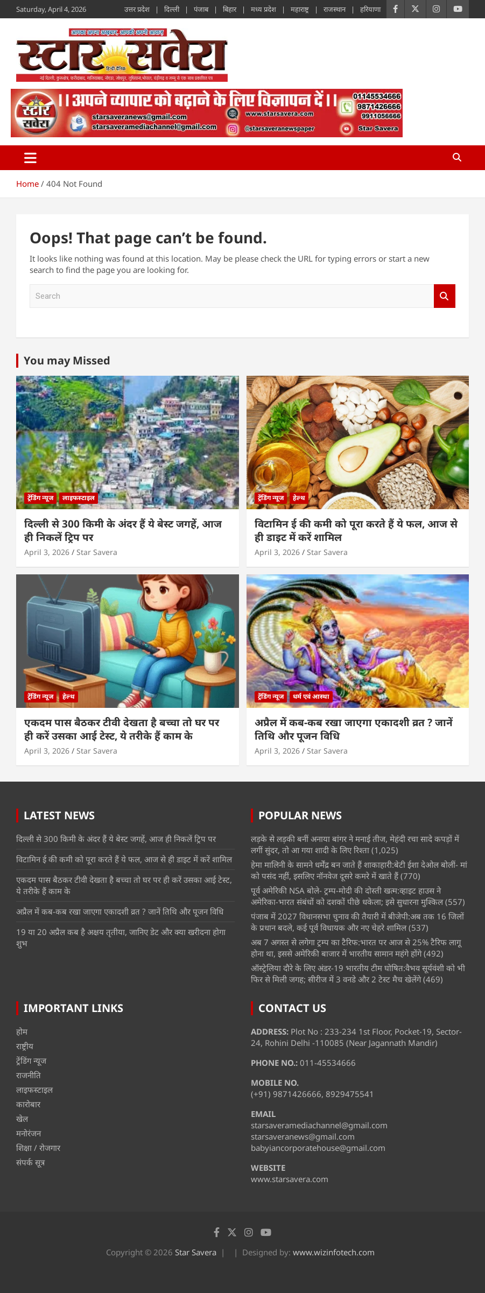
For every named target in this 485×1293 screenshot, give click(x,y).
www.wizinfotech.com (334, 1252)
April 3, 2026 (46, 552)
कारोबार (28, 1104)
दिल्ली (171, 9)
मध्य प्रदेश (263, 9)
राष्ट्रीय (24, 1046)
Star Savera (96, 552)
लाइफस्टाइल (78, 497)
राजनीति (28, 1075)
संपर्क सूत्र (30, 1162)
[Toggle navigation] (30, 157)
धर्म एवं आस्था (311, 696)
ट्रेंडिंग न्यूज (40, 497)
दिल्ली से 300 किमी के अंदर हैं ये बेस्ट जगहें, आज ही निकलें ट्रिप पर (123, 530)
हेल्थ (299, 497)
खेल (22, 1118)
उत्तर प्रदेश (137, 9)
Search (444, 296)
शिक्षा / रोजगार (38, 1147)
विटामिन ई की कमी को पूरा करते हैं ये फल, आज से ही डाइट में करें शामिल (356, 530)
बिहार (229, 9)
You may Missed (67, 360)
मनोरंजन (28, 1133)
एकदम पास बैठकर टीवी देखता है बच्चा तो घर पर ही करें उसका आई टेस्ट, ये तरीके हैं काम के (121, 729)
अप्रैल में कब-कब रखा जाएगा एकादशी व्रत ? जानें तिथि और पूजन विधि (354, 729)
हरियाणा (370, 9)
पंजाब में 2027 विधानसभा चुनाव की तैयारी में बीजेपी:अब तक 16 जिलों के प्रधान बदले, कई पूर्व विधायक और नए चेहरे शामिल (357, 922)
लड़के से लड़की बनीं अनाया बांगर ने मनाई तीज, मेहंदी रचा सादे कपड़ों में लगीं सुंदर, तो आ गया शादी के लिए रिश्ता (355, 844)
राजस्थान (335, 9)
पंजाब (201, 9)
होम (21, 1031)
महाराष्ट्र (300, 9)
